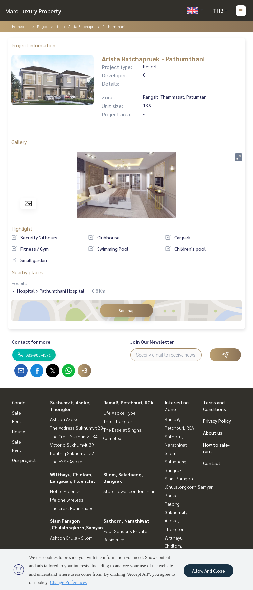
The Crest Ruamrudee (72, 508)
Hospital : (21, 283)
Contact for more (31, 342)
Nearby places (27, 272)
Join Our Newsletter (152, 342)
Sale (16, 413)
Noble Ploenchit (66, 491)
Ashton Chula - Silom (71, 538)
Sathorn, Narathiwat (126, 521)
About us (212, 433)
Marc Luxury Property (33, 11)
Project (42, 26)
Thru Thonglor (117, 421)
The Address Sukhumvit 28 (76, 428)
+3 (84, 370)
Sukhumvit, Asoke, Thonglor (176, 520)
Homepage (20, 26)
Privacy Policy (217, 421)
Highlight (21, 228)
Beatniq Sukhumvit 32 (72, 453)
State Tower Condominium (129, 491)
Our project (24, 460)
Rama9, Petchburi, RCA (128, 402)
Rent (16, 421)
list (58, 26)
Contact (211, 463)
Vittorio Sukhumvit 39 (72, 445)
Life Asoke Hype (119, 413)
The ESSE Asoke (66, 461)
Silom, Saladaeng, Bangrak (176, 461)
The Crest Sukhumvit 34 (74, 436)
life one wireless (66, 500)
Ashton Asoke (64, 419)
